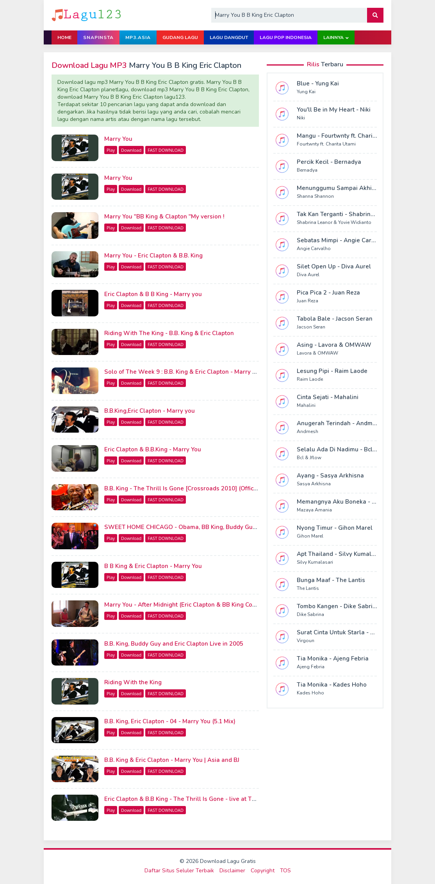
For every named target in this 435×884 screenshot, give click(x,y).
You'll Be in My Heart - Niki (334, 110)
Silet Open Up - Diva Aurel (334, 266)
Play (111, 150)
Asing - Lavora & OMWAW (334, 345)
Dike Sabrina (310, 614)
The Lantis (308, 588)
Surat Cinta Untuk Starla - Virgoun (345, 632)
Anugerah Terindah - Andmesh (340, 423)
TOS (285, 870)
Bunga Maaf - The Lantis (331, 580)
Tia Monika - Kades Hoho (332, 685)
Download (131, 150)
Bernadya (307, 170)
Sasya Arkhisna (314, 484)
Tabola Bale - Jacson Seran (335, 319)
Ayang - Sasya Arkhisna (330, 475)
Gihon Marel (310, 536)
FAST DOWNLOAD (166, 150)
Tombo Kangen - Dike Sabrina (338, 606)
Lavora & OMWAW (317, 353)
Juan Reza (307, 301)
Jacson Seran (311, 327)
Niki (301, 118)
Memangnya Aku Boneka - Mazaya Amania (356, 502)
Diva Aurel (308, 275)
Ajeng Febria (310, 667)
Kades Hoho (310, 693)
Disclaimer (232, 870)
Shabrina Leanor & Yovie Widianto (334, 222)
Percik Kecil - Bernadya (329, 162)
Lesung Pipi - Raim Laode (332, 371)
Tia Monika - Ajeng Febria (333, 658)
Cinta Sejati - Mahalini (327, 397)
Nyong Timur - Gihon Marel (335, 528)
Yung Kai (306, 92)
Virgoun (305, 640)
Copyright (263, 870)
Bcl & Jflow (309, 457)
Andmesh (307, 431)
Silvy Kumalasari (315, 562)
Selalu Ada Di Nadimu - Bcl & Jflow (345, 449)
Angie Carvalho (314, 248)
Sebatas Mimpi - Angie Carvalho (342, 240)
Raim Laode (310, 379)
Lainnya (333, 37)
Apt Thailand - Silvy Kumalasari (341, 554)
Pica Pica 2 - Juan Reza (328, 292)
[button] (375, 15)
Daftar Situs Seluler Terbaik (179, 870)
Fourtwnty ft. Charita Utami (326, 144)
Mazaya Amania (314, 510)
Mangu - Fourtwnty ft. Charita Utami (346, 136)
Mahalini (306, 405)
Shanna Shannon (315, 196)
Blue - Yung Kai (318, 83)
